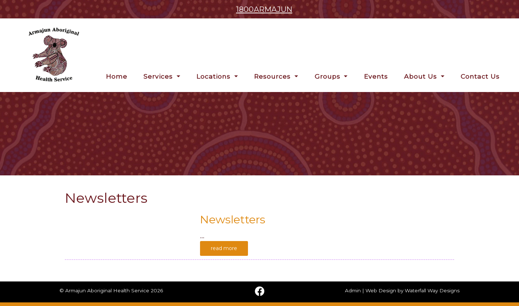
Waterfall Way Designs (432, 290)
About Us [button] (421, 76)
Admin (353, 290)
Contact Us (480, 76)
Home (116, 76)
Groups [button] (328, 76)
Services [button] (159, 76)
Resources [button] (273, 76)
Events (376, 76)
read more (224, 248)
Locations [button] (214, 76)
